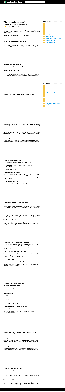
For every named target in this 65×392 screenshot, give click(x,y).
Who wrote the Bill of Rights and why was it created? (53, 104)
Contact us (59, 2)
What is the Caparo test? (50, 36)
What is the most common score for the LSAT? (53, 97)
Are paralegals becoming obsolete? (52, 92)
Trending (49, 2)
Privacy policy (59, 389)
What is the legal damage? (50, 42)
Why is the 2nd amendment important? (52, 85)
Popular (54, 2)
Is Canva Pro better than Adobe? (51, 106)
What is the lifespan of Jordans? (51, 98)
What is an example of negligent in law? (53, 94)
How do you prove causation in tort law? (53, 32)
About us (53, 389)
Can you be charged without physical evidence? (52, 101)
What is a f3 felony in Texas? (51, 40)
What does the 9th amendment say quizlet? (53, 38)
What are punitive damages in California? (53, 34)
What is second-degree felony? (51, 23)
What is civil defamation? (50, 30)
